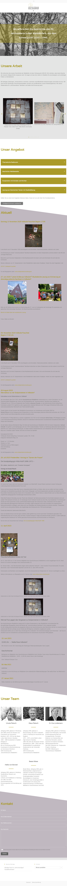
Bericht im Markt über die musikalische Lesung (13, 314)
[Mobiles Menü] (33, 11)
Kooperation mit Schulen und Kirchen (15, 183)
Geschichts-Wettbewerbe (11, 173)
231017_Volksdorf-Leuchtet (8, 268)
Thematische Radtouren (11, 164)
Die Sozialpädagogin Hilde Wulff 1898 (34, 523)
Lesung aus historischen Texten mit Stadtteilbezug (20, 192)
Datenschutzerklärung (36, 882)
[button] (2, 115)
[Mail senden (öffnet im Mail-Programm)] (33, 1)
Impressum (28, 882)
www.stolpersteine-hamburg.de (23, 274)
